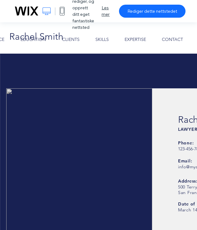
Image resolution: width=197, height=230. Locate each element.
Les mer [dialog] (106, 11)
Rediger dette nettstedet (152, 11)
